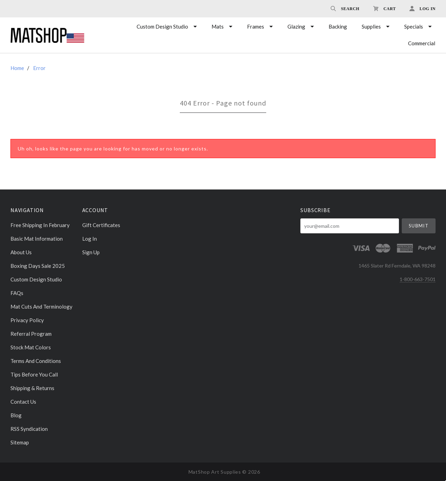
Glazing (296, 26)
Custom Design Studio (162, 26)
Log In (89, 238)
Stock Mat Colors (30, 347)
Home (17, 68)
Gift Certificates (101, 225)
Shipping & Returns (32, 388)
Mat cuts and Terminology (41, 306)
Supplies (371, 26)
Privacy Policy (27, 320)
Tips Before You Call (34, 374)
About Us (21, 252)
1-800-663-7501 (418, 279)
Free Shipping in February (40, 225)
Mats (218, 26)
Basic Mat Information (36, 238)
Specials (413, 26)
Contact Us (23, 401)
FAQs (16, 293)
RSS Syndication (29, 429)
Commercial (421, 43)
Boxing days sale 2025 (37, 266)
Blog (16, 415)
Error (39, 68)
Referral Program (31, 334)
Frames (255, 26)
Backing (338, 26)
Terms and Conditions (35, 361)
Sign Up (91, 252)
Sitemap (19, 442)
